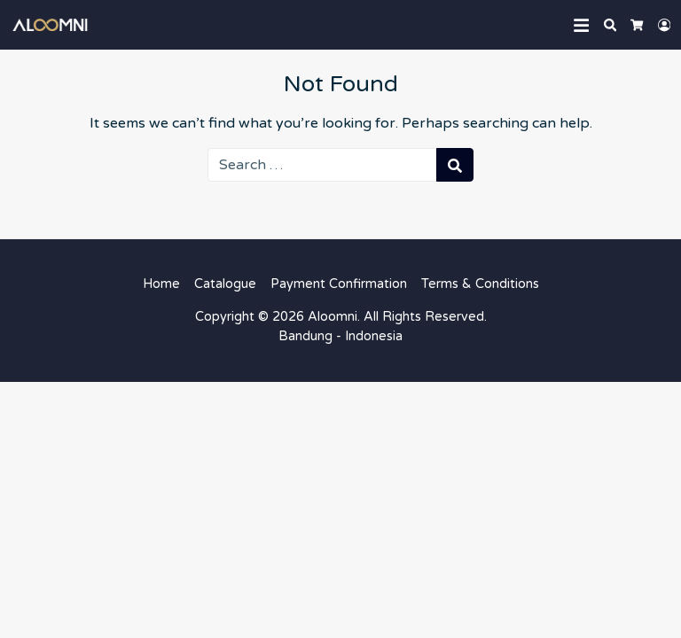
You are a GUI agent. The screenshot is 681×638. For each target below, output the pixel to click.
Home (161, 284)
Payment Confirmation (338, 284)
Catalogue (225, 284)
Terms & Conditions (480, 284)
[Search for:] (322, 165)
